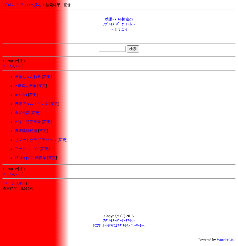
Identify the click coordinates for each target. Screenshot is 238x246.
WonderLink (226, 240)
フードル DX (27, 149)
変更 (47, 77)
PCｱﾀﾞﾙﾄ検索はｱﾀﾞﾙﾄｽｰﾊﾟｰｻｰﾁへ (119, 225)
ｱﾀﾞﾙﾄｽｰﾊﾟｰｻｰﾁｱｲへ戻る (22, 5)
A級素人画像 (25, 86)
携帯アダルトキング (31, 104)
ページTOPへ (14, 183)
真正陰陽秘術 (26, 131)
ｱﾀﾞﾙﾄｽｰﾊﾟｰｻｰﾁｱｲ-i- (118, 220)
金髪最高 (22, 113)
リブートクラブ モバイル (36, 140)
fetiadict (21, 95)
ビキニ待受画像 (28, 122)
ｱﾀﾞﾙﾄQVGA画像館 (30, 158)
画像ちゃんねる (28, 77)
